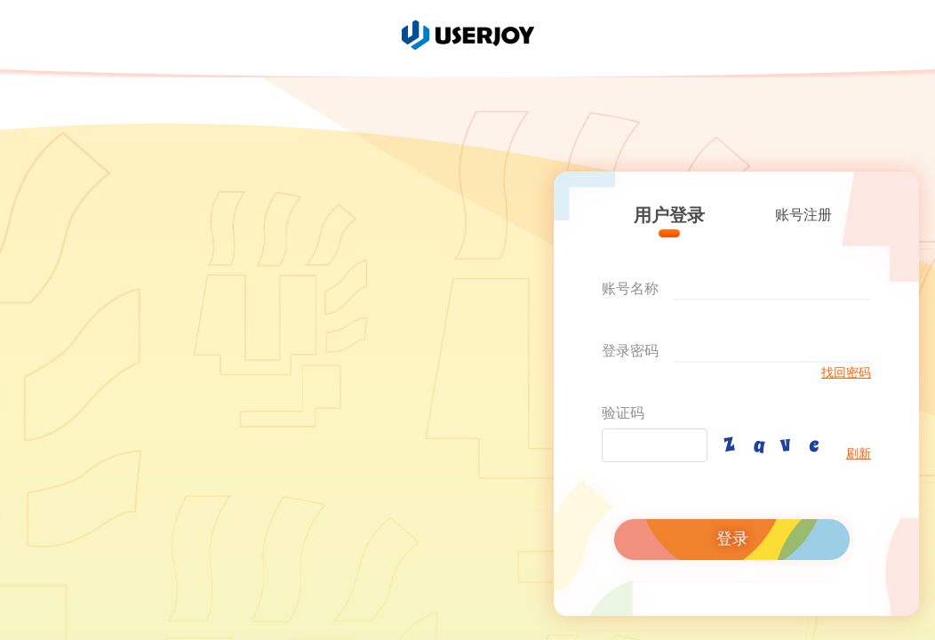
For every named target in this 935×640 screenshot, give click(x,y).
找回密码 (846, 373)
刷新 (858, 453)
